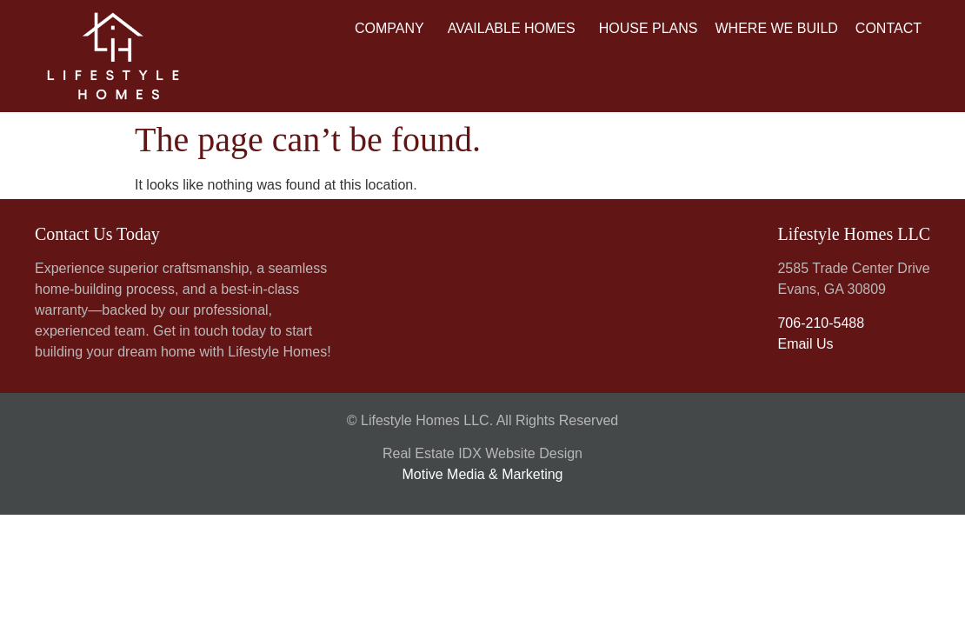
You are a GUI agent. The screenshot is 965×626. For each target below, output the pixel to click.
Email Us (805, 343)
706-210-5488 (820, 323)
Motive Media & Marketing (483, 474)
